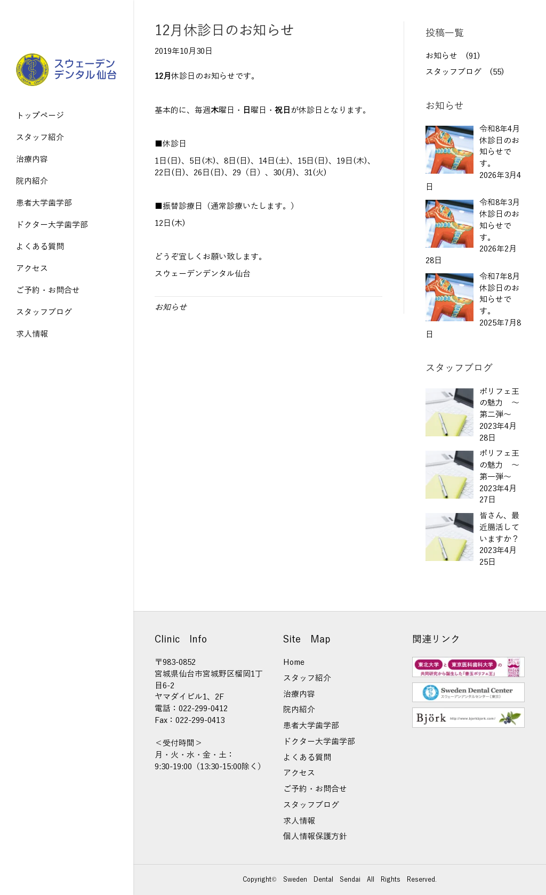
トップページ (40, 115)
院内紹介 (32, 181)
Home (293, 662)
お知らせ (171, 307)
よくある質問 (40, 246)
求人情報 (32, 334)
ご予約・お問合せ (48, 290)
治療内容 (32, 159)
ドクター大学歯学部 (52, 225)
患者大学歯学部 (44, 203)
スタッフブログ (44, 312)
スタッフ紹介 (40, 137)
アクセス (32, 268)
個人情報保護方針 (315, 836)
